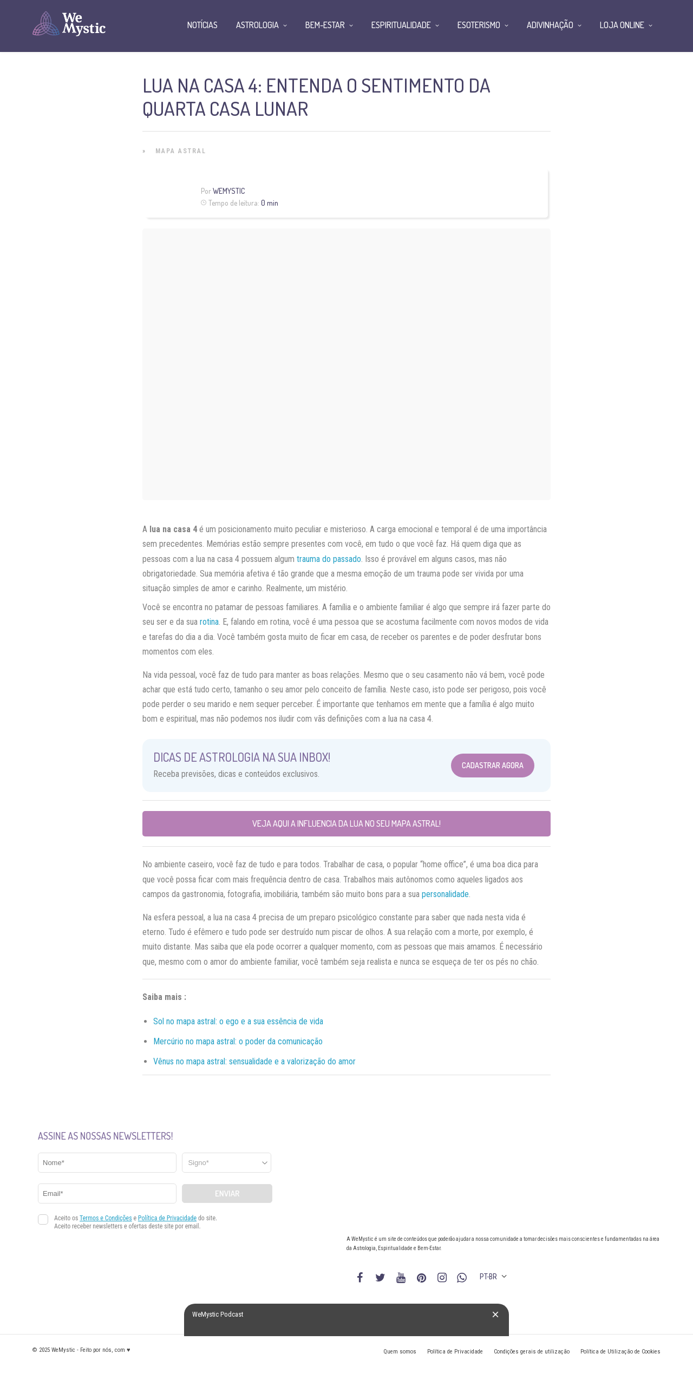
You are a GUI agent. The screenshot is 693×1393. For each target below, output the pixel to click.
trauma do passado (329, 559)
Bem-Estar (325, 24)
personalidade (445, 894)
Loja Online (622, 24)
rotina (209, 622)
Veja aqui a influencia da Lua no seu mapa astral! (346, 823)
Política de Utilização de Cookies (620, 1351)
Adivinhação (550, 24)
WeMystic (229, 190)
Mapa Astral (180, 151)
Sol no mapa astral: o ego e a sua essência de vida (238, 1021)
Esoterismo (478, 24)
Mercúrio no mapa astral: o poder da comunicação (238, 1041)
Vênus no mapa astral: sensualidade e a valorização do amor (254, 1061)
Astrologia (257, 24)
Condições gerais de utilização (532, 1351)
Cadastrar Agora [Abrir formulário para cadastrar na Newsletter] (493, 765)
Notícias (202, 24)
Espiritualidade (401, 24)
